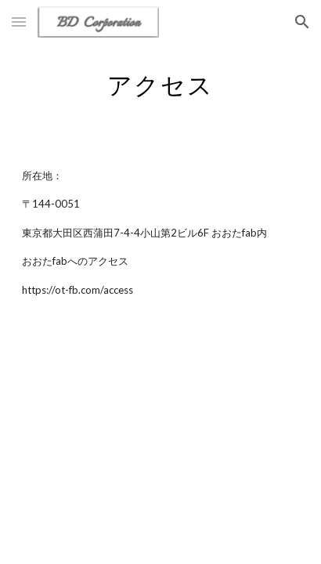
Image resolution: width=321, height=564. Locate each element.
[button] (19, 21)
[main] (160, 82)
